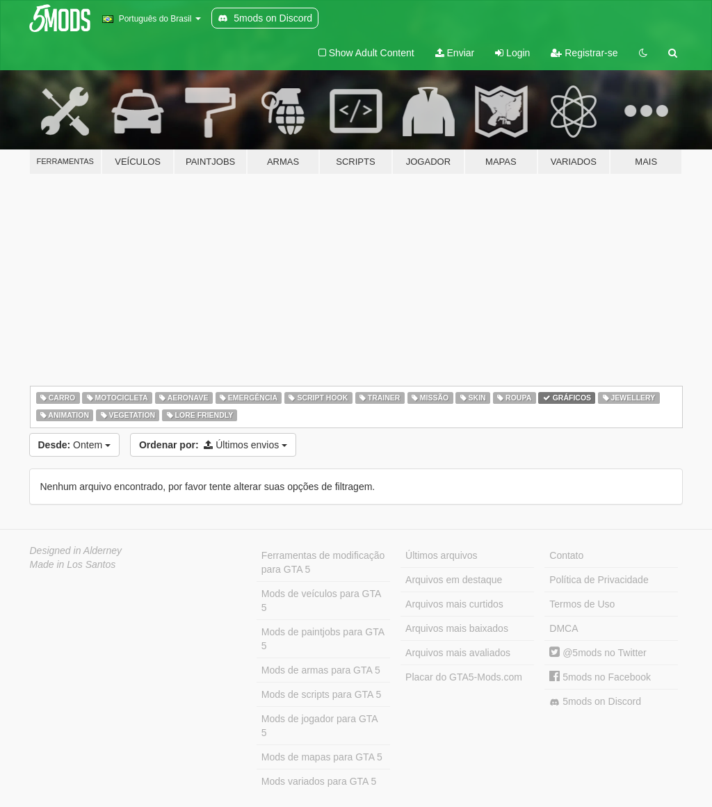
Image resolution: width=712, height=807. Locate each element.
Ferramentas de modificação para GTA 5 (323, 562)
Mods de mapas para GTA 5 (321, 757)
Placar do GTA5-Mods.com (463, 677)
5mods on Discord (595, 702)
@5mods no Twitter (597, 652)
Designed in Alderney (76, 550)
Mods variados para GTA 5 (318, 781)
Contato (566, 555)
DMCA (563, 628)
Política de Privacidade (598, 579)
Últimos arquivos (441, 555)
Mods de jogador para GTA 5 (319, 725)
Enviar (455, 52)
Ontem (74, 444)
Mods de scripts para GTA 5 (321, 694)
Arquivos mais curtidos (454, 604)
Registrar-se (584, 52)
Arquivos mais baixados (456, 628)
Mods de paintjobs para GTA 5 (323, 638)
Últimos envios (213, 444)
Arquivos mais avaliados (457, 652)
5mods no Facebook (600, 677)
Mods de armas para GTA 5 (320, 670)
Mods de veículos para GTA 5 (321, 600)
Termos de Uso (582, 604)
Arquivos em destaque (453, 579)
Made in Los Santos (73, 564)
